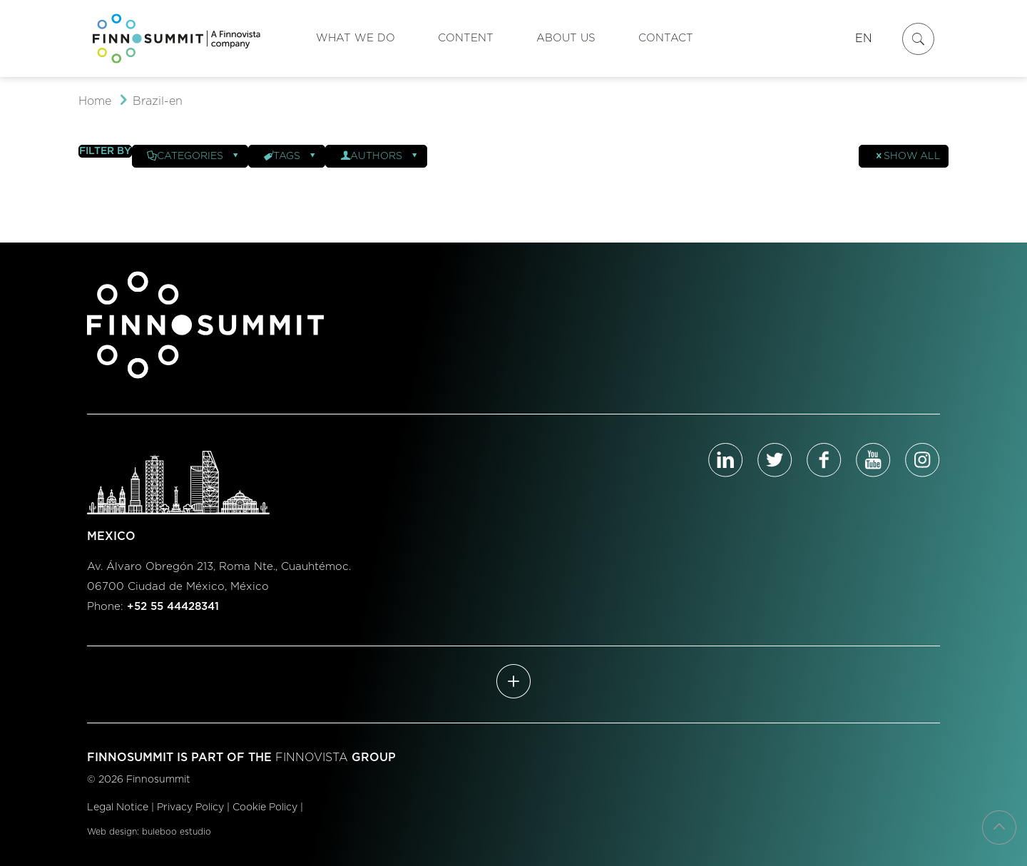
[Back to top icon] (999, 827)
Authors (379, 156)
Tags (290, 156)
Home (94, 101)
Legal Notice (117, 807)
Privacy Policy (190, 807)
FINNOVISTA (311, 757)
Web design (112, 831)
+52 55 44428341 (173, 606)
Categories (193, 156)
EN (863, 38)
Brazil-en (158, 101)
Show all (907, 156)
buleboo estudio (176, 831)
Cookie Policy (265, 807)
